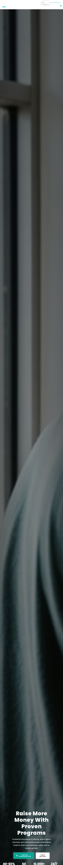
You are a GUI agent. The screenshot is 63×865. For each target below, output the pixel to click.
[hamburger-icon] (42, 7)
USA (45, 2)
